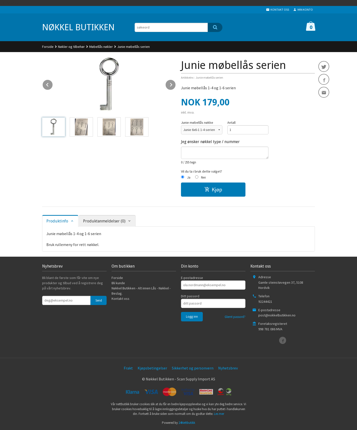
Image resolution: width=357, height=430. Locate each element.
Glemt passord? (235, 317)
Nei (203, 177)
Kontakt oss (120, 298)
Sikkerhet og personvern (192, 368)
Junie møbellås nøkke (197, 122)
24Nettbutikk (186, 423)
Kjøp (213, 189)
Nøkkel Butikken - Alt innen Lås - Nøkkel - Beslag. (141, 291)
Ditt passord (190, 296)
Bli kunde (118, 283)
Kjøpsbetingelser (152, 368)
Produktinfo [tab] (57, 221)
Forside (48, 46)
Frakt (128, 368)
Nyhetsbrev (228, 368)
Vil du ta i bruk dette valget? (201, 171)
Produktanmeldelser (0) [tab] (104, 221)
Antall (231, 122)
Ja (188, 177)
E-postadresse (192, 278)
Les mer (219, 414)
